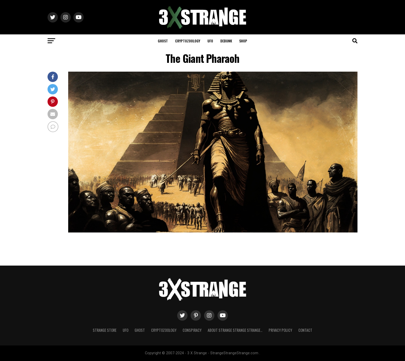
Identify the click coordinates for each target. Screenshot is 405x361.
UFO (210, 40)
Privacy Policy (280, 330)
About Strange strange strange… (235, 330)
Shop (243, 40)
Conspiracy (192, 330)
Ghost (163, 40)
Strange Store (104, 330)
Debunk (226, 40)
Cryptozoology (187, 40)
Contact (305, 330)
